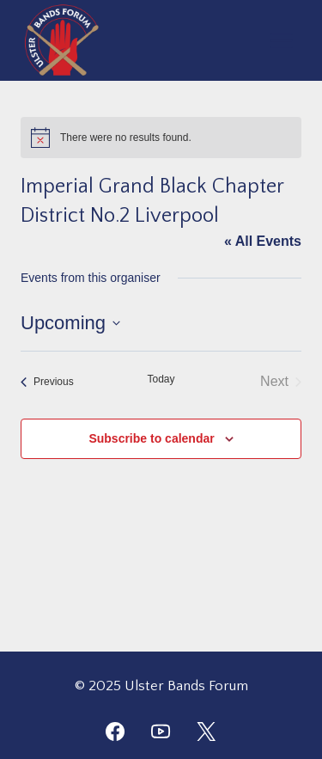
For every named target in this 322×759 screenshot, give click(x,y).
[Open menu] (281, 40)
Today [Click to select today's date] (160, 379)
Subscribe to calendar (151, 438)
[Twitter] (206, 731)
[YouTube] (160, 731)
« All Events (262, 241)
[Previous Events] (47, 381)
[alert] (161, 137)
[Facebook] (115, 731)
